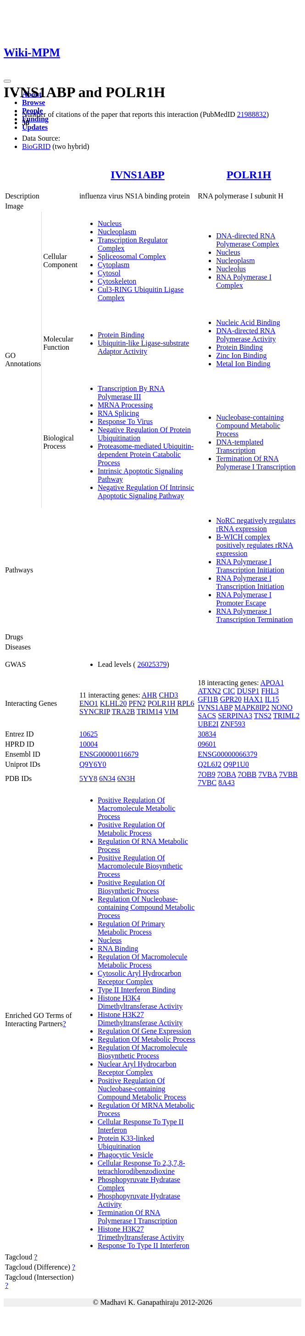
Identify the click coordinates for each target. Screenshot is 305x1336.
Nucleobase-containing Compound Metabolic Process (250, 425)
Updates (35, 127)
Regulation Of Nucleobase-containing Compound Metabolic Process (146, 907)
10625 (88, 734)
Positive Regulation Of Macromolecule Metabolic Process (136, 808)
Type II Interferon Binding (137, 990)
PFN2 (136, 703)
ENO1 (88, 703)
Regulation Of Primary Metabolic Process (131, 928)
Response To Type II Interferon (143, 1245)
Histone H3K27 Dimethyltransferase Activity (140, 1019)
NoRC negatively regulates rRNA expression (255, 525)
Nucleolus (231, 269)
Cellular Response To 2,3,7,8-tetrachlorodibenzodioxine (141, 1167)
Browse (33, 102)
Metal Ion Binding (243, 364)
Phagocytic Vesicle (125, 1155)
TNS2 (263, 716)
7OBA (226, 774)
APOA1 (272, 683)
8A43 (226, 782)
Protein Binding (121, 335)
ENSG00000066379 (227, 754)
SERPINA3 (235, 716)
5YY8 (88, 778)
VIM (171, 711)
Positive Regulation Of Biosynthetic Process (131, 887)
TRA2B (123, 711)
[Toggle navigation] (7, 81)
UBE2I (208, 724)
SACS (207, 716)
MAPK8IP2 (251, 707)
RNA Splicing (118, 413)
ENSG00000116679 (109, 754)
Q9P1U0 (236, 764)
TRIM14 (149, 711)
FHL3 (269, 691)
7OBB (247, 774)
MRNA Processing (125, 405)
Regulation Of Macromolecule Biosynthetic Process (143, 1052)
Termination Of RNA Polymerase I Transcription (255, 463)
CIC (229, 691)
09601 (207, 744)
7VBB (288, 774)
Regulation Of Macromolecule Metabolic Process (143, 961)
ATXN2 (209, 691)
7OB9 (206, 774)
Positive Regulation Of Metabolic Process (131, 829)
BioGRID (36, 146)
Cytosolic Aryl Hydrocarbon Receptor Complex (139, 977)
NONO (282, 707)
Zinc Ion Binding (241, 355)
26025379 (152, 664)
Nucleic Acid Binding (248, 322)
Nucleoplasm (117, 232)
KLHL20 (113, 703)
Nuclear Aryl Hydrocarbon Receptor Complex (137, 1068)
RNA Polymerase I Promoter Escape (244, 599)
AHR (149, 695)
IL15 (272, 699)
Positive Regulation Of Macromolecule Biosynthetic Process (140, 866)
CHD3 (168, 695)
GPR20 (231, 699)
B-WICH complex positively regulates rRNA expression (254, 545)
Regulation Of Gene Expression (144, 1031)
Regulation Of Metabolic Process (146, 1039)
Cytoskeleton (117, 281)
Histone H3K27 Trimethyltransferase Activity (141, 1233)
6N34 (107, 778)
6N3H (126, 778)
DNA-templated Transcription (239, 446)
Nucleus (110, 223)
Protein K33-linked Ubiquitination (126, 1142)
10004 (88, 744)
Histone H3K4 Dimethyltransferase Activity (140, 1002)
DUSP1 (248, 691)
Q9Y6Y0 (92, 764)
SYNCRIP (94, 711)
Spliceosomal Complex (132, 256)
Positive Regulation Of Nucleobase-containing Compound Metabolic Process (142, 1089)
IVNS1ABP (137, 175)
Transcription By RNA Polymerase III (131, 393)
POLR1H (249, 175)
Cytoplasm (113, 265)
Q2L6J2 (210, 764)
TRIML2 (286, 716)
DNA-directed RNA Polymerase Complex (247, 240)
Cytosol (109, 273)
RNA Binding (118, 948)
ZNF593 (233, 724)
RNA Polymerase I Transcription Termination (254, 615)
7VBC (207, 782)
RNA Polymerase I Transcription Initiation (250, 566)
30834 (207, 734)
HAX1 (253, 699)
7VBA (267, 774)
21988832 (251, 114)
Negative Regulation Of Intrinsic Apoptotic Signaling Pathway (146, 492)
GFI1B (208, 699)
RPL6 (185, 703)
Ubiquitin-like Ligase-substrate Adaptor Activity (143, 347)
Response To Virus (125, 421)
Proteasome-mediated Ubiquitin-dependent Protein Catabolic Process (146, 454)
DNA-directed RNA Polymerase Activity (246, 335)
